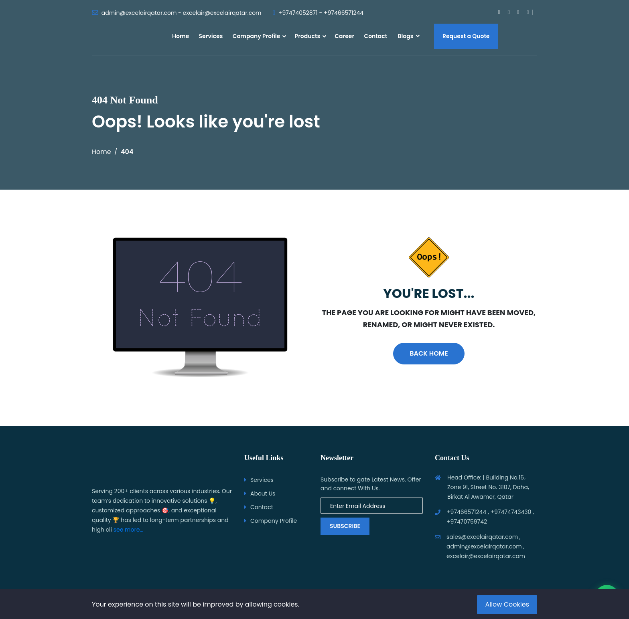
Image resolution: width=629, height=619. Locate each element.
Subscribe (345, 526)
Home (180, 36)
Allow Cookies (507, 604)
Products (307, 36)
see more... (129, 530)
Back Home (429, 353)
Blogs (408, 36)
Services (211, 36)
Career (344, 36)
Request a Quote (466, 36)
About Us (262, 494)
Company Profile (256, 36)
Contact (375, 36)
